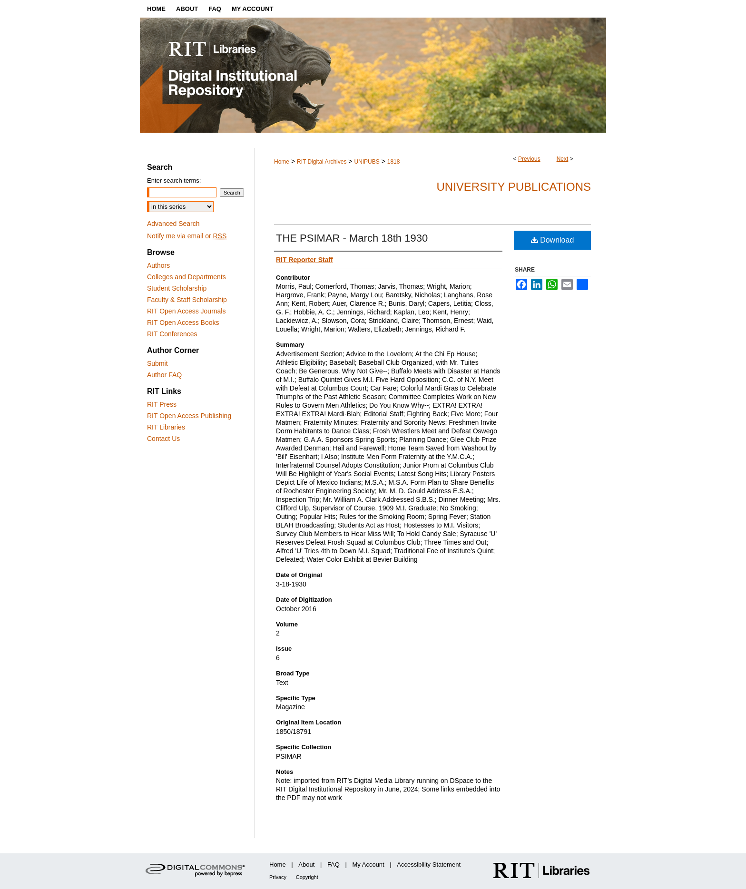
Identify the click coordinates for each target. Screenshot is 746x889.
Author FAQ (164, 375)
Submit (157, 363)
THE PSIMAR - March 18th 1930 (352, 238)
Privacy (277, 877)
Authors (158, 265)
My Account (368, 864)
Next (563, 159)
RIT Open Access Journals (186, 311)
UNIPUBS (366, 161)
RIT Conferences (172, 334)
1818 (393, 161)
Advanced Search (173, 223)
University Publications (513, 186)
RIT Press (162, 404)
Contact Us (163, 438)
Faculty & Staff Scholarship (187, 299)
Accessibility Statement (429, 864)
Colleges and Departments (186, 277)
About (306, 864)
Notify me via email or (186, 236)
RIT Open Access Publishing (189, 416)
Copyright (307, 877)
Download (552, 240)
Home (281, 161)
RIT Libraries (166, 427)
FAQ (333, 864)
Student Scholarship (176, 288)
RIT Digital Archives (321, 161)
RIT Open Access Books (183, 322)
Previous (529, 159)
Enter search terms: (174, 180)
